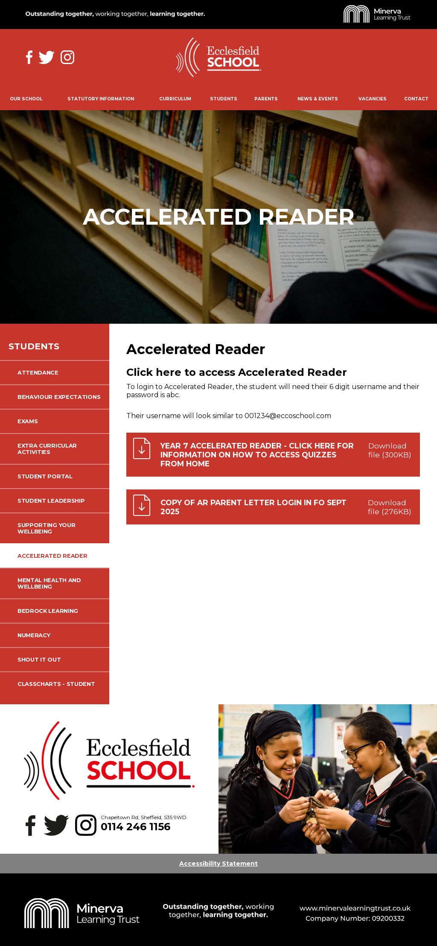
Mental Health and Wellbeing (49, 583)
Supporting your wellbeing (46, 528)
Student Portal (45, 476)
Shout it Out (39, 659)
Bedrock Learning (47, 611)
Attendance (37, 372)
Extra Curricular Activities (47, 448)
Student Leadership (50, 501)
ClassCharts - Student (56, 684)
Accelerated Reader (52, 556)
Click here (153, 372)
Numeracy (33, 635)
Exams (27, 421)
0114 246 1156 (135, 826)
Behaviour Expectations (58, 397)
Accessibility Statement (218, 863)
